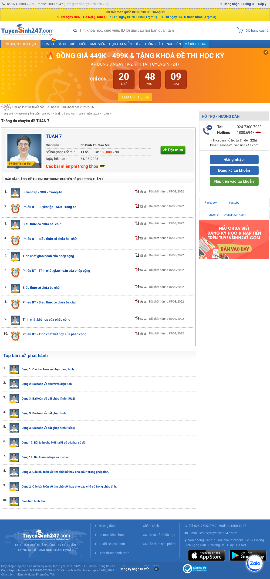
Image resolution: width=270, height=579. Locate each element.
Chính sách (151, 526)
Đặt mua (175, 150)
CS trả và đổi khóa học (159, 535)
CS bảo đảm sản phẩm (159, 544)
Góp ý (262, 4)
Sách (62, 44)
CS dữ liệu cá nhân (111, 544)
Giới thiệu (78, 44)
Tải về (140, 192)
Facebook (211, 202)
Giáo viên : (53, 145)
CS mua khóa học (111, 535)
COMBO (49, 43)
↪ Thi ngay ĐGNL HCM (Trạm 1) (133, 17)
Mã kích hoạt (196, 44)
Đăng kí (248, 4)
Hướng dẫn (106, 526)
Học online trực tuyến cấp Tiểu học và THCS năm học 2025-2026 (53, 107)
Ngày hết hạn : (56, 159)
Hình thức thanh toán (113, 553)
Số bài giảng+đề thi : (60, 152)
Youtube (234, 202)
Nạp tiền (174, 44)
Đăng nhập (232, 4)
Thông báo (154, 44)
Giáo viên (97, 44)
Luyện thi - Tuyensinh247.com (227, 214)
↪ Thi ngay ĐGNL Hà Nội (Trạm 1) (82, 17)
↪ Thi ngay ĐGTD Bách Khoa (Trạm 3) (188, 17)
